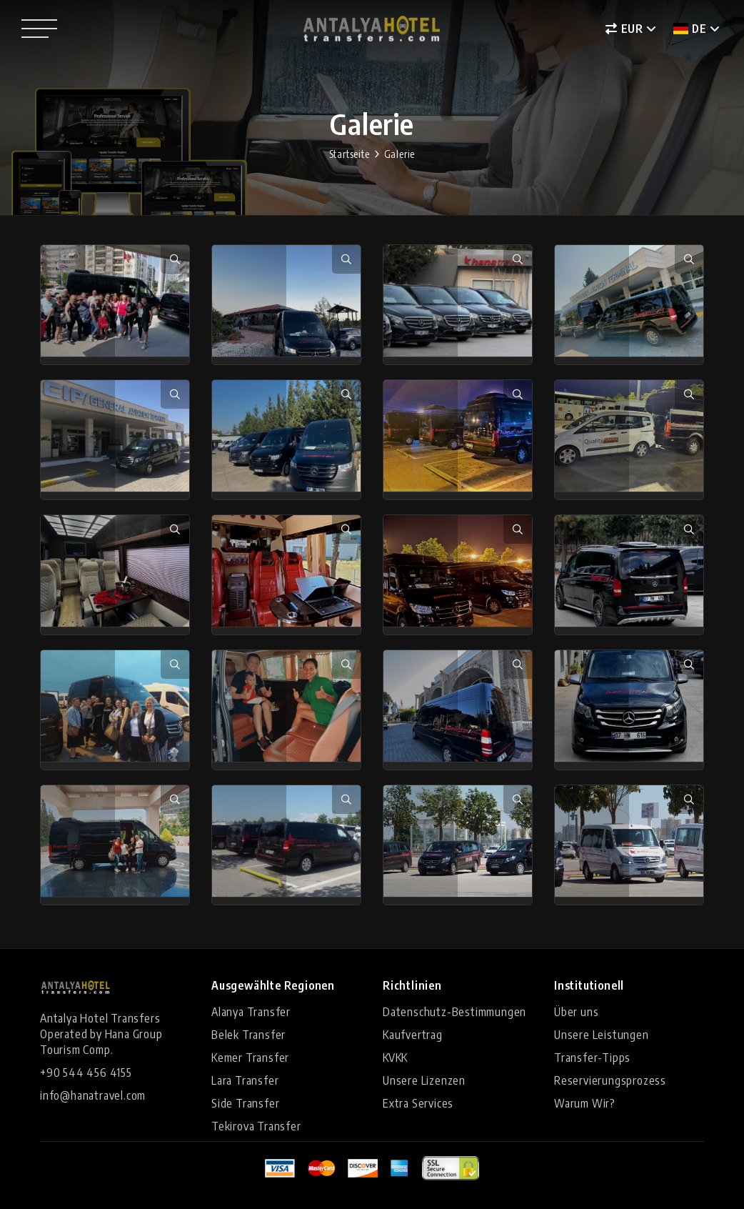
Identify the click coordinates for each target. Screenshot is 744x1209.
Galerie (400, 154)
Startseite (349, 154)
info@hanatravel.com (93, 1095)
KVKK (395, 1057)
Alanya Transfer (251, 1012)
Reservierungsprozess (610, 1080)
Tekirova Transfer (256, 1126)
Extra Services (418, 1103)
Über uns (576, 1012)
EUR (624, 28)
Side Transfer (245, 1103)
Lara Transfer (244, 1080)
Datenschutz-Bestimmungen (454, 1012)
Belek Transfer (248, 1035)
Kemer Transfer (250, 1057)
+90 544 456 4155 (86, 1072)
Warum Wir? (584, 1103)
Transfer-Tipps (592, 1057)
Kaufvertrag (413, 1035)
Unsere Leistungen (601, 1035)
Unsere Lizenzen (424, 1080)
